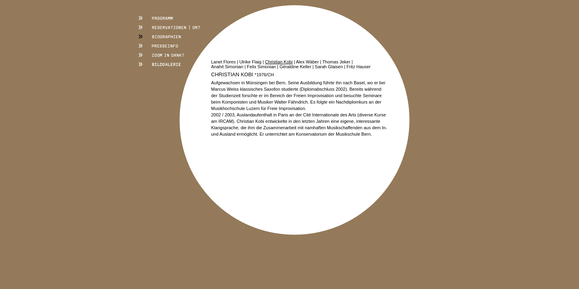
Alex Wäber (307, 61)
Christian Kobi (278, 61)
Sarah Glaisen (329, 66)
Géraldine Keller (295, 66)
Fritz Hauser (359, 66)
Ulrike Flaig (250, 61)
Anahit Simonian (227, 66)
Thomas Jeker (336, 61)
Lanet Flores (223, 61)
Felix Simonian (261, 66)
